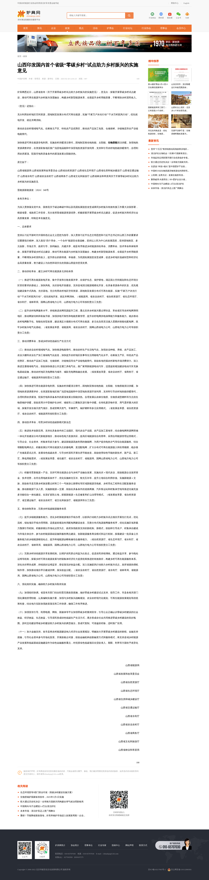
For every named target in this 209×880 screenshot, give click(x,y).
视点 (81, 28)
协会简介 (75, 845)
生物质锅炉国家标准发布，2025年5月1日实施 (42, 797)
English (186, 3)
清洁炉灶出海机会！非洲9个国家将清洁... (169, 153)
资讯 (39, 28)
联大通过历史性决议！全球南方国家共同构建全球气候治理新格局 (51, 801)
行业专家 (102, 845)
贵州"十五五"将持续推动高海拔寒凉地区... (170, 149)
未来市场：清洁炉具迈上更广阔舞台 (37, 811)
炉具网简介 (60, 845)
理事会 (163, 28)
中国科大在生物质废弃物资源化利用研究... (170, 171)
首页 (25, 28)
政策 (67, 28)
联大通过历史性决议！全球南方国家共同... (170, 162)
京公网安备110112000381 (180, 869)
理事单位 (88, 845)
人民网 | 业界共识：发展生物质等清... (167, 175)
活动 (95, 28)
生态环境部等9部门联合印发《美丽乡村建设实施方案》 (47, 792)
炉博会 (110, 28)
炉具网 (20, 92)
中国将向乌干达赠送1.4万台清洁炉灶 (38, 806)
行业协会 (146, 28)
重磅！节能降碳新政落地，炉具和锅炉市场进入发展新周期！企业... (52, 815)
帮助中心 (175, 3)
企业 (53, 28)
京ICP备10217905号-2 (157, 869)
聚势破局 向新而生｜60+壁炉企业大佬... (169, 179)
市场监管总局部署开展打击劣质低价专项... (170, 158)
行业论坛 (127, 28)
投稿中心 (116, 845)
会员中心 (181, 28)
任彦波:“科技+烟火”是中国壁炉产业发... (169, 166)
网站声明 (129, 845)
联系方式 (143, 845)
